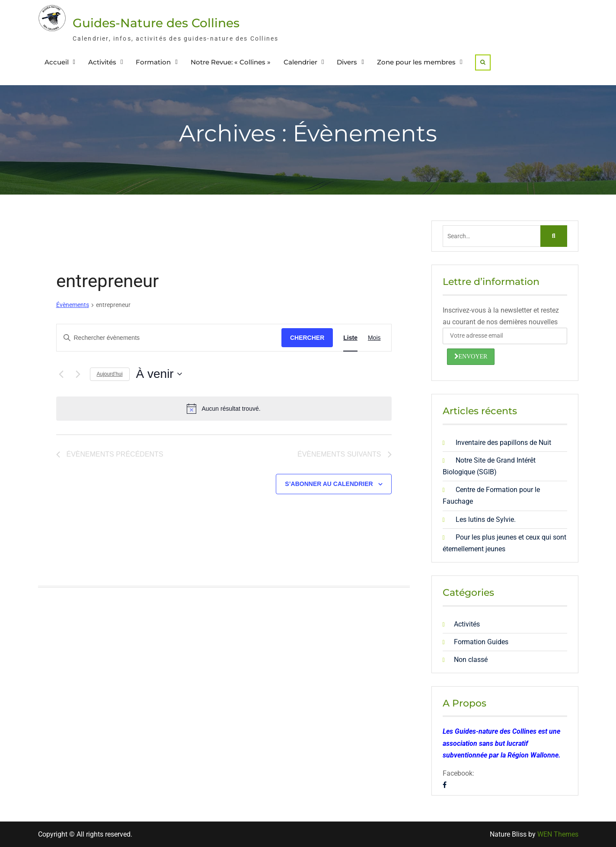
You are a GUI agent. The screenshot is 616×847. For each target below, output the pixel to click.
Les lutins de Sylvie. (486, 519)
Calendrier (300, 62)
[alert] (224, 408)
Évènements (72, 304)
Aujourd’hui (110, 374)
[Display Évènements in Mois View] (374, 338)
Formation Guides (481, 642)
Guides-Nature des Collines (156, 23)
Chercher (307, 337)
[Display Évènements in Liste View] (350, 338)
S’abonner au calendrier (329, 483)
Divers (347, 62)
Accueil (57, 62)
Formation (153, 62)
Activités (102, 62)
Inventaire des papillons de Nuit (503, 442)
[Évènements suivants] (78, 374)
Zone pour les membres (416, 62)
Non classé (471, 659)
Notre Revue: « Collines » (231, 62)
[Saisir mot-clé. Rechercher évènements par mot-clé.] (169, 338)
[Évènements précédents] (61, 374)
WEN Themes (557, 834)
